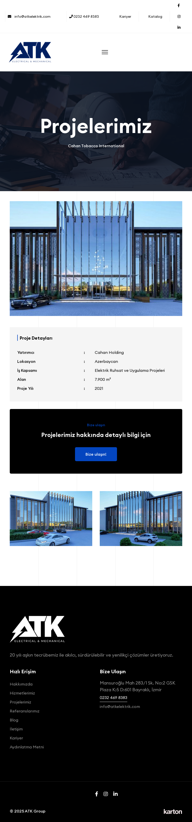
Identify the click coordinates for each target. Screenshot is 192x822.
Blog (14, 719)
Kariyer (125, 16)
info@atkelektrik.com (29, 16)
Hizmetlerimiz (22, 692)
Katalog (155, 16)
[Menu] (105, 52)
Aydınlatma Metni (27, 746)
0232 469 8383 (84, 16)
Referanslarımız (25, 710)
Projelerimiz (20, 701)
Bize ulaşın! (96, 454)
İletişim (16, 728)
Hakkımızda (21, 684)
